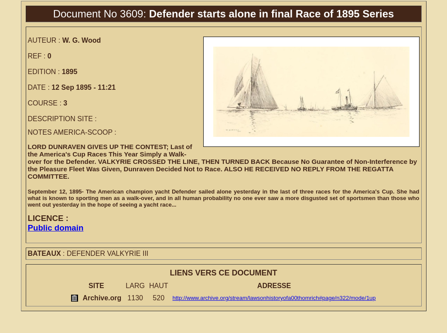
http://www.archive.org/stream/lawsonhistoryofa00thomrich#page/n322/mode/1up (273, 298)
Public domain (56, 227)
